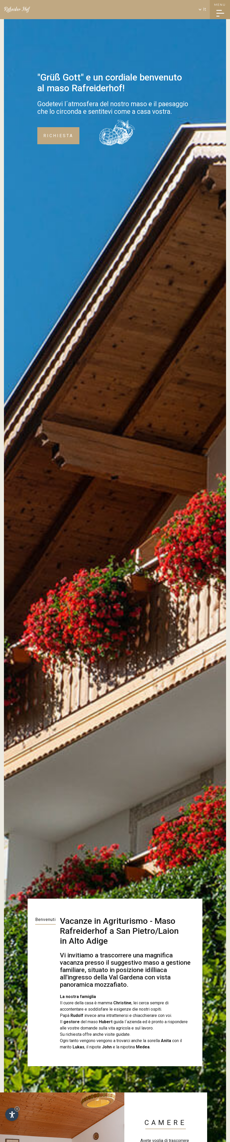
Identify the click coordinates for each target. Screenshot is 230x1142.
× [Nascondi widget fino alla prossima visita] (17, 1109)
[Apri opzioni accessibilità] (11, 1114)
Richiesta (58, 135)
